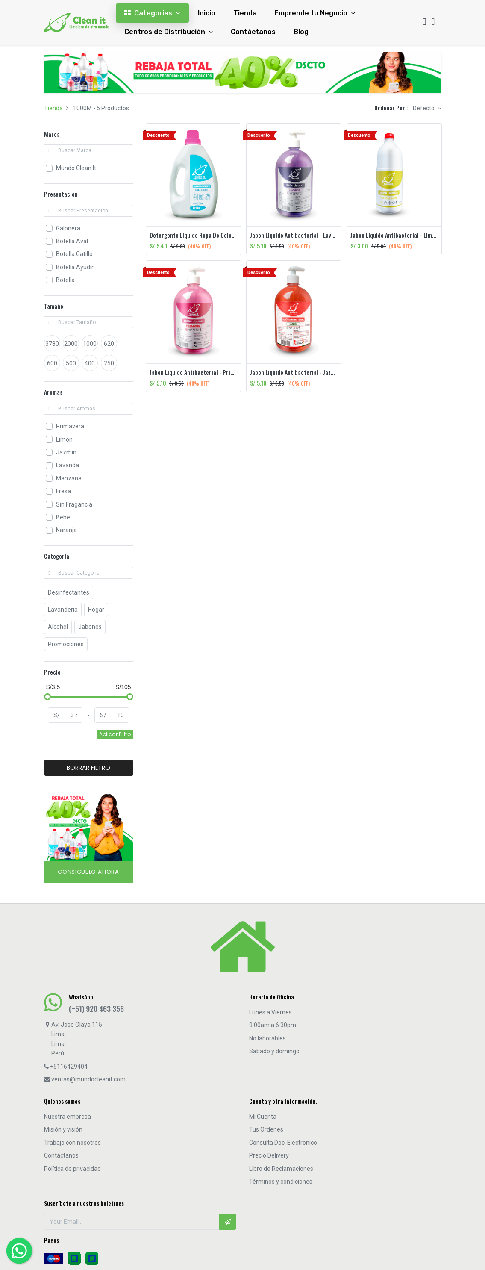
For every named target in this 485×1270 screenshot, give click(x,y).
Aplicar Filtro (115, 734)
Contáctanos (61, 1155)
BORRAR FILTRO (88, 767)
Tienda (53, 108)
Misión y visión (63, 1129)
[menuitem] (206, 13)
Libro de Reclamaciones (281, 1168)
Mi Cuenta (262, 1116)
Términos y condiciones (280, 1181)
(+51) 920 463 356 (96, 1008)
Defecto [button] (424, 108)
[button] (227, 1221)
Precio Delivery (269, 1155)
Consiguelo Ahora (88, 872)
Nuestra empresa (67, 1116)
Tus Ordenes (266, 1129)
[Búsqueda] (424, 22)
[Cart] (433, 22)
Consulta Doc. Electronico (283, 1142)
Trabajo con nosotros (72, 1142)
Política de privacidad (72, 1168)
